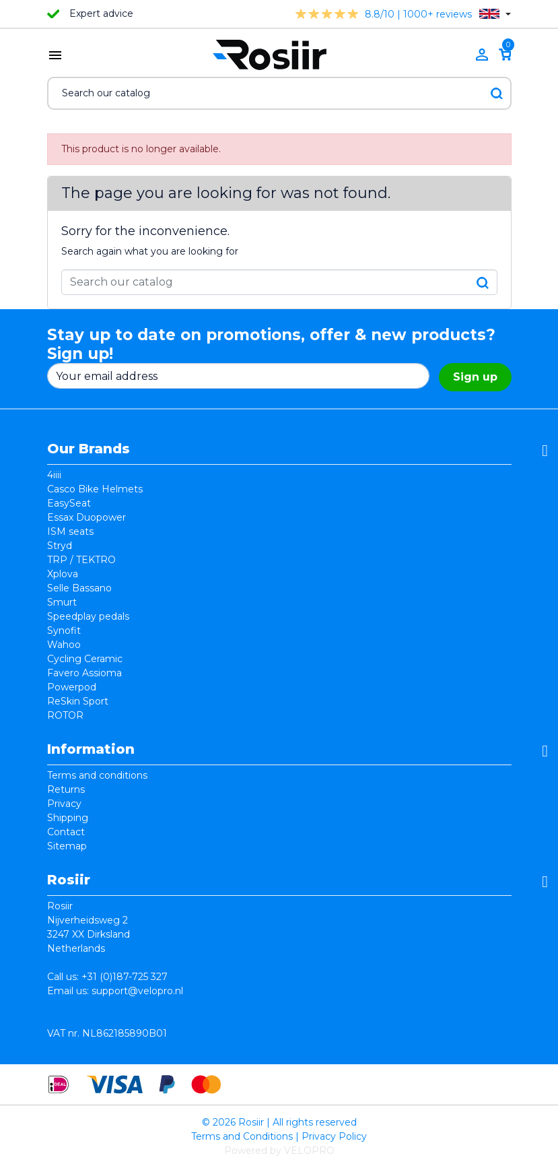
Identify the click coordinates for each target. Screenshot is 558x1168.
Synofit (64, 630)
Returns (66, 789)
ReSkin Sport (77, 701)
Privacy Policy (334, 1136)
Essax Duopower (86, 517)
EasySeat (69, 503)
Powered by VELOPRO (279, 1150)
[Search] (279, 93)
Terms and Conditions (242, 1136)
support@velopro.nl (137, 991)
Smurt (62, 602)
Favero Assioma (84, 673)
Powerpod (71, 687)
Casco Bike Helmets (95, 489)
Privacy (64, 804)
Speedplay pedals (88, 616)
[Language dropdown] (495, 14)
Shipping (67, 818)
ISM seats (70, 531)
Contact (66, 832)
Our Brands (88, 449)
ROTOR (65, 715)
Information (91, 749)
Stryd (59, 546)
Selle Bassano (79, 588)
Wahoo (64, 645)
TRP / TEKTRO (81, 560)
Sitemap (67, 846)
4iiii (54, 475)
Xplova (62, 574)
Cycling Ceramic (85, 659)
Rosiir (68, 880)
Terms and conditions (97, 775)
